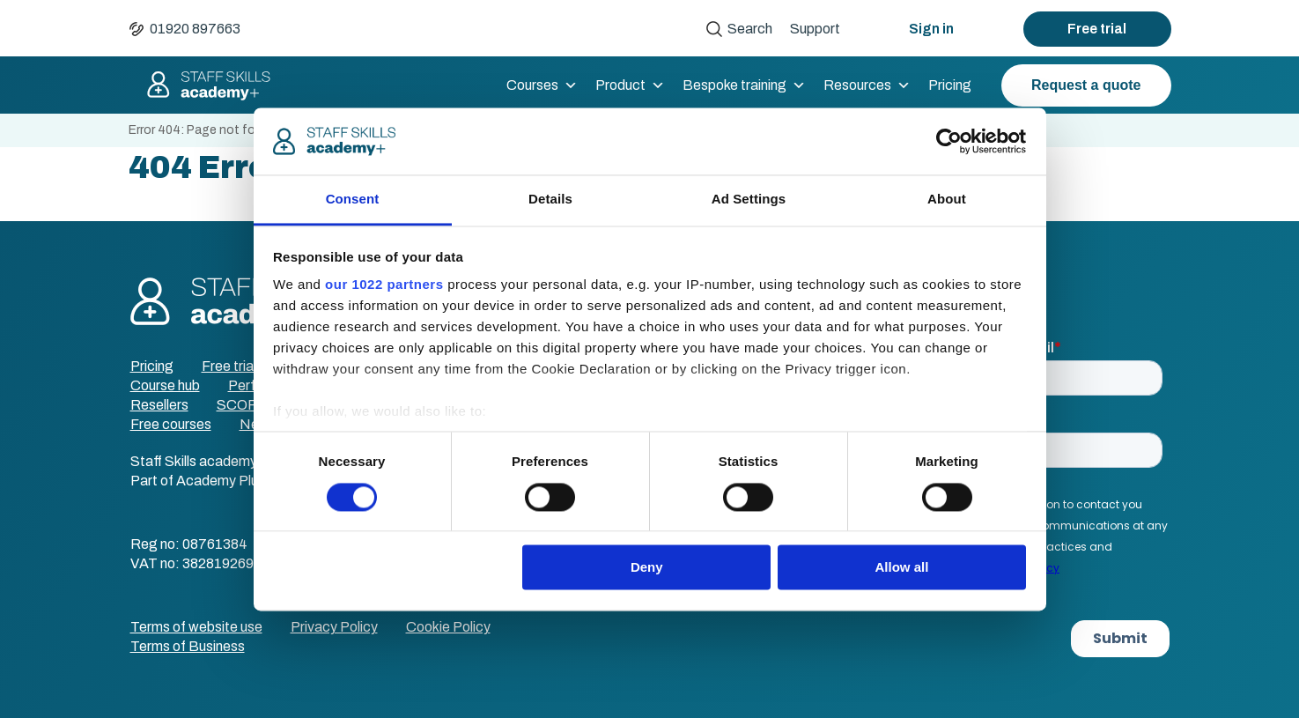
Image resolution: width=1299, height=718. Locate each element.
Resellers (159, 404)
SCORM (243, 404)
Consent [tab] (353, 199)
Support (815, 28)
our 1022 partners (384, 285)
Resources (867, 85)
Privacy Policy (334, 626)
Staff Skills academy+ (201, 85)
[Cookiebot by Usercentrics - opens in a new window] (949, 141)
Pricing (949, 85)
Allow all (902, 567)
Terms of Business (187, 646)
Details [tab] (550, 199)
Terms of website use (196, 626)
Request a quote (1085, 85)
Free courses (170, 424)
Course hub (165, 385)
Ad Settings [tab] (749, 199)
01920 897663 (195, 28)
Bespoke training (744, 85)
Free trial (1096, 28)
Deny (647, 567)
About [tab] (946, 199)
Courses (542, 85)
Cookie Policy (448, 626)
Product (630, 85)
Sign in (931, 28)
